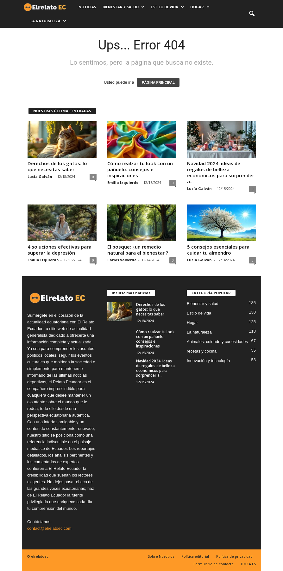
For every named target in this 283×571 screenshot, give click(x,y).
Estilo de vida (167, 7)
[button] (252, 14)
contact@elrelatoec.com (49, 528)
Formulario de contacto (213, 563)
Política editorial (195, 556)
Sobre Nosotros (161, 556)
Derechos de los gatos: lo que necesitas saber (57, 166)
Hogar (200, 7)
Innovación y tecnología (208, 360)
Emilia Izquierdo (122, 182)
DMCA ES (248, 563)
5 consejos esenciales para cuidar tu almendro (218, 249)
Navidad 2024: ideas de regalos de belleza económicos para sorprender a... (220, 172)
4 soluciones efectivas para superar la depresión (59, 249)
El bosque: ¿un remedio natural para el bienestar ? (137, 249)
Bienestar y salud (123, 7)
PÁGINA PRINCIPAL (158, 82)
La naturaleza (48, 21)
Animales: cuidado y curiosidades (217, 341)
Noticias (87, 6)
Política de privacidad (234, 556)
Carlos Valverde (121, 259)
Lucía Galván (40, 176)
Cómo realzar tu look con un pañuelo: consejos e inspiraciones (140, 169)
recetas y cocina (202, 351)
